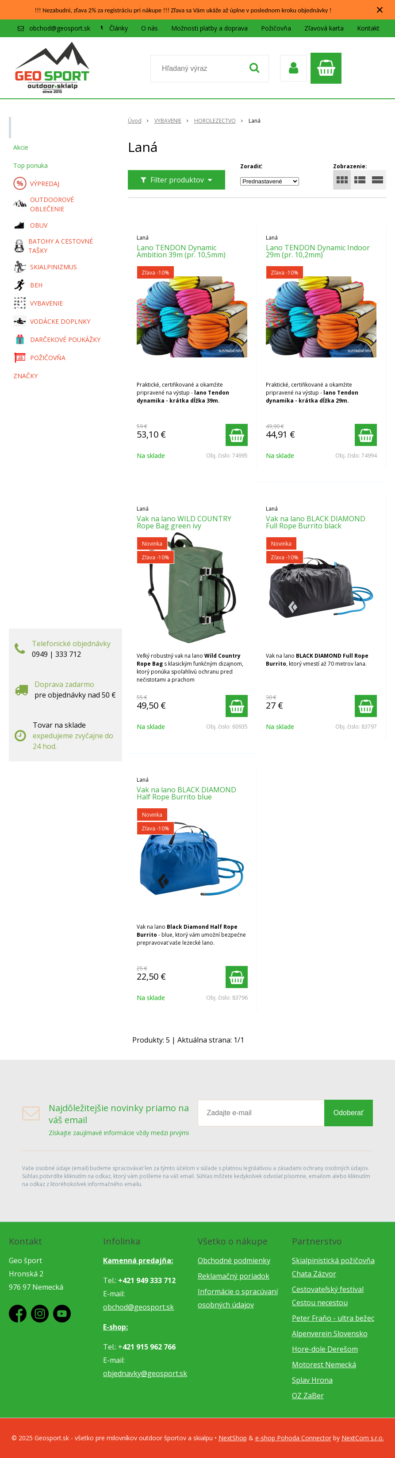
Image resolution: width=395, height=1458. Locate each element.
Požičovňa (276, 28)
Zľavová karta (324, 28)
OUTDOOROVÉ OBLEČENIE (43, 204)
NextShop (233, 1438)
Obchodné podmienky (234, 1260)
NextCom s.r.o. (362, 1438)
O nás (149, 28)
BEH (27, 285)
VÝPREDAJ (36, 183)
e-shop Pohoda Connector (293, 1438)
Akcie (20, 147)
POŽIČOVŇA (39, 357)
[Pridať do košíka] (237, 435)
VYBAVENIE (38, 303)
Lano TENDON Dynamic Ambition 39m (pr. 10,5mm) (181, 251)
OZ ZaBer (308, 1395)
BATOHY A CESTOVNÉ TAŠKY (53, 246)
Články (118, 28)
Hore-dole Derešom (325, 1349)
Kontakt (368, 28)
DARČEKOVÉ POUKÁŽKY (56, 339)
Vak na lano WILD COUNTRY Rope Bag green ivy (184, 522)
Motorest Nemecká (324, 1364)
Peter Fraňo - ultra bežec (333, 1318)
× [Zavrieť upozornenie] (380, 9)
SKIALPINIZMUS (45, 266)
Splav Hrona (312, 1380)
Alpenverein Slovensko (330, 1333)
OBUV (30, 225)
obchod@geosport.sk (59, 28)
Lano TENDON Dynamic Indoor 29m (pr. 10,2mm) (318, 251)
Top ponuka (30, 165)
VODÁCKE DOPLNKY (51, 321)
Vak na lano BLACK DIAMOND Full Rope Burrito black (315, 522)
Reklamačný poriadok (233, 1276)
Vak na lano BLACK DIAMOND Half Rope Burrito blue (186, 793)
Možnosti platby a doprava (209, 28)
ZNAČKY (25, 376)
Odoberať (349, 1113)
